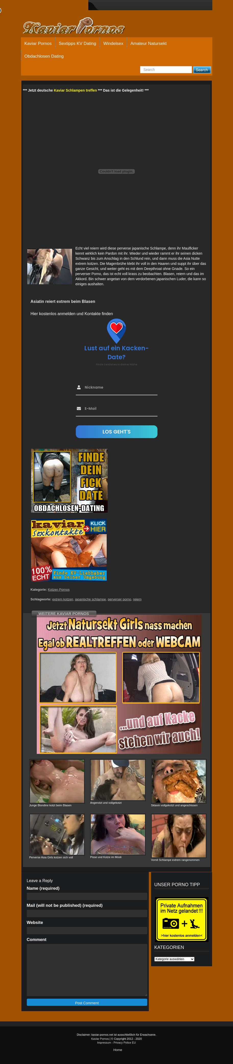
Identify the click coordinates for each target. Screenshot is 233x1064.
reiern (137, 599)
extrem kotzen (62, 599)
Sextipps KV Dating (77, 43)
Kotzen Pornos (58, 589)
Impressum (104, 1042)
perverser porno (119, 599)
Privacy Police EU (125, 1042)
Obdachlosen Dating (44, 56)
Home (117, 1050)
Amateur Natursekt (148, 43)
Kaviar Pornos (38, 43)
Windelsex (113, 43)
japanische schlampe (90, 599)
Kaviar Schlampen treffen (75, 90)
